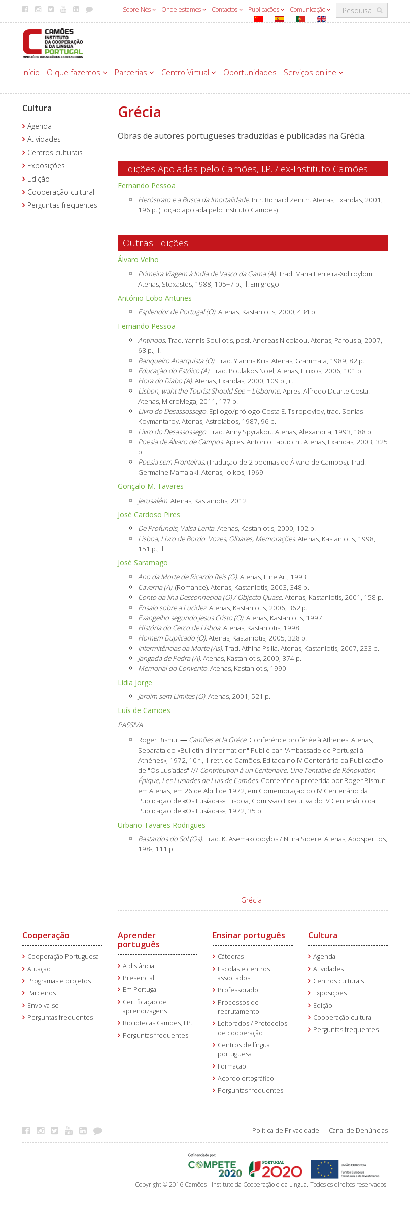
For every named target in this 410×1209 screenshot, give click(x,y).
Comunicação (310, 9)
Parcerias (134, 72)
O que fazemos (77, 72)
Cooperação (46, 935)
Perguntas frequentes (62, 205)
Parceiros (41, 993)
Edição (38, 179)
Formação (232, 1066)
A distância (138, 966)
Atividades (44, 139)
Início (31, 72)
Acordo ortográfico (246, 1078)
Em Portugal (140, 989)
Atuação (39, 969)
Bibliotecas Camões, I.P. (157, 1023)
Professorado (238, 990)
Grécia (251, 900)
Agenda (39, 126)
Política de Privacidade (285, 1130)
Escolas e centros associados (244, 973)
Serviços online (314, 72)
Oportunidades (250, 72)
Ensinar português (249, 935)
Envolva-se (43, 1005)
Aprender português (139, 940)
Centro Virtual (188, 72)
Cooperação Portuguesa (63, 956)
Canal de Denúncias (358, 1130)
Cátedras (231, 956)
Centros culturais (55, 152)
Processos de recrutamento (238, 1007)
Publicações (266, 9)
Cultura (37, 108)
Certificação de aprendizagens (145, 1006)
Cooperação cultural (60, 192)
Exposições (46, 165)
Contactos (227, 9)
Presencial (138, 978)
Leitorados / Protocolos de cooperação (252, 1028)
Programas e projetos (59, 981)
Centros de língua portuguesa (244, 1049)
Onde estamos (184, 9)
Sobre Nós (139, 9)
